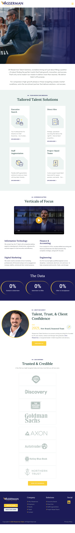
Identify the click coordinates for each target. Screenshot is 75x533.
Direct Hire (52, 109)
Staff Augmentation (53, 515)
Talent (30, 518)
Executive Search (52, 510)
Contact (30, 521)
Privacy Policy (68, 530)
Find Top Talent (10, 514)
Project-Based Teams (53, 518)
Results (30, 515)
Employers (31, 513)
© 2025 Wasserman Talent (16, 530)
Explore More (15, 139)
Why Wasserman (33, 510)
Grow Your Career (10, 518)
